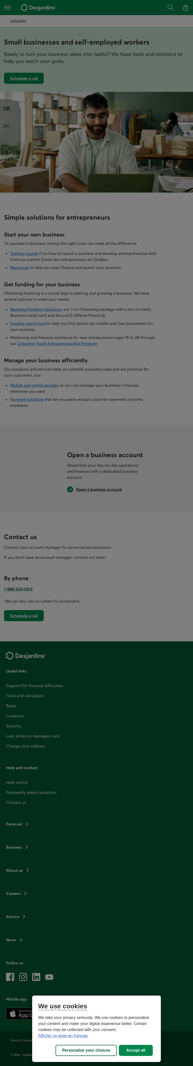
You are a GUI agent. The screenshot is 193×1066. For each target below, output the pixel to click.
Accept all (136, 1050)
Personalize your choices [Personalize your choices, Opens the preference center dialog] (86, 1050)
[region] (96, 1029)
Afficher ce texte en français (63, 1036)
